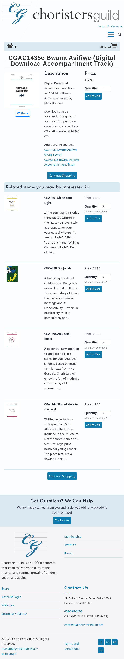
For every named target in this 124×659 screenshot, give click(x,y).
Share (22, 113)
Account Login (11, 597)
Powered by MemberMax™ (20, 649)
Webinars (8, 605)
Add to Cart (93, 96)
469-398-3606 (73, 611)
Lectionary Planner (14, 613)
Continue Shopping (62, 175)
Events (68, 553)
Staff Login (9, 654)
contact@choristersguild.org (83, 625)
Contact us (62, 520)
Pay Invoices (114, 26)
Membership (73, 536)
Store (5, 588)
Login (101, 26)
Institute (70, 545)
